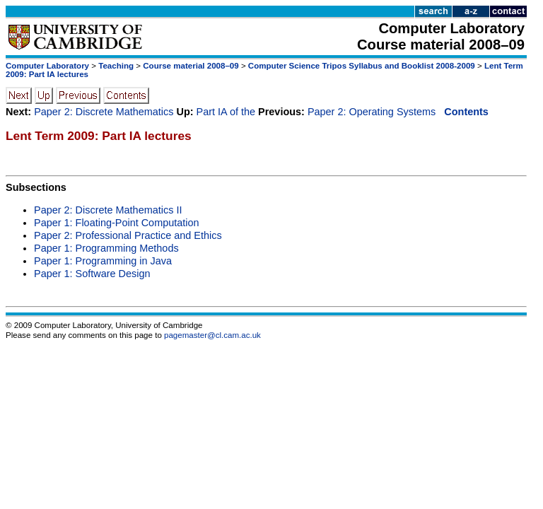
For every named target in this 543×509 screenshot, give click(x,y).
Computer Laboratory (47, 66)
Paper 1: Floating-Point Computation (116, 222)
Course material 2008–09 (190, 66)
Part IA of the (226, 111)
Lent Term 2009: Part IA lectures (99, 136)
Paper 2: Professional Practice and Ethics (128, 235)
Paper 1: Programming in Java (103, 261)
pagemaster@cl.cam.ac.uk (212, 335)
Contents (466, 111)
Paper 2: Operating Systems (372, 111)
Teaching (116, 66)
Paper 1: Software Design (92, 273)
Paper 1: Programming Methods (106, 248)
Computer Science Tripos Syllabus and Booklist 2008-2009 (361, 66)
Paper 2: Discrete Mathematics (103, 111)
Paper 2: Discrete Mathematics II (108, 210)
